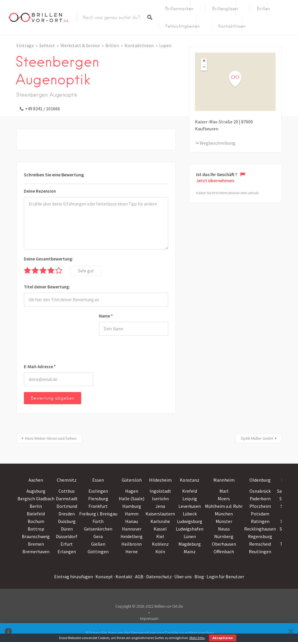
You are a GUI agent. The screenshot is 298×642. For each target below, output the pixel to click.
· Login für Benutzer (224, 576)
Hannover (131, 529)
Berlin (36, 506)
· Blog (198, 576)
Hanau (131, 521)
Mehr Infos (197, 638)
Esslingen (98, 491)
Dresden (66, 514)
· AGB (138, 576)
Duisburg (67, 521)
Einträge (25, 45)
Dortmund (66, 506)
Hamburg (131, 506)
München (224, 514)
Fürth (98, 521)
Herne (131, 551)
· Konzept (103, 576)
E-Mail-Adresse (40, 366)
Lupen (165, 45)
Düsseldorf (66, 536)
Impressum (149, 618)
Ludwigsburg (189, 521)
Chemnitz (67, 480)
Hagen (131, 491)
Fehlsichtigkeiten (182, 26)
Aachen (36, 480)
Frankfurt (98, 506)
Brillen (263, 8)
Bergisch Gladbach (35, 498)
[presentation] (48, 336)
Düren (67, 529)
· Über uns (182, 576)
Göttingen (98, 551)
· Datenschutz (158, 576)
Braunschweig (36, 536)
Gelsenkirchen (98, 529)
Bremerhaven (35, 551)
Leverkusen (189, 506)
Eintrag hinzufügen (73, 576)
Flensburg (98, 498)
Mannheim (224, 480)
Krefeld (189, 491)
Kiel (160, 536)
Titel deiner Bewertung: (47, 287)
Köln (160, 551)
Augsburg (35, 491)
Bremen (36, 544)
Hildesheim (160, 480)
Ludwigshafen (189, 529)
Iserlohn (160, 498)
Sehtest (47, 45)
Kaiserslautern (160, 514)
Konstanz (189, 480)
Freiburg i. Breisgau (98, 514)
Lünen (190, 536)
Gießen (98, 544)
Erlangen (67, 551)
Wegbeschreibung (217, 143)
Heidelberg (131, 536)
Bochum (36, 521)
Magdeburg (189, 544)
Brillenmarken (179, 8)
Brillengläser (225, 8)
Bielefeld (36, 514)
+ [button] (204, 61)
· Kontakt (123, 576)
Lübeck (190, 514)
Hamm (132, 514)
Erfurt (67, 544)
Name (106, 316)
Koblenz (160, 544)
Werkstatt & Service (80, 45)
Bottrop (36, 529)
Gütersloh (132, 480)
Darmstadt (67, 498)
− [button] (204, 67)
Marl (223, 491)
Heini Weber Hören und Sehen (51, 438)
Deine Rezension (40, 191)
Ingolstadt (160, 491)
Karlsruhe (160, 521)
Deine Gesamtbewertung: (48, 259)
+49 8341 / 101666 (42, 108)
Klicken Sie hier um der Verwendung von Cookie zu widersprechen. (150, 633)
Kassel (160, 529)
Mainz (190, 551)
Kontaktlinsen (232, 26)
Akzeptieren (222, 638)
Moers (224, 498)
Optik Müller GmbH (257, 438)
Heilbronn (131, 544)
